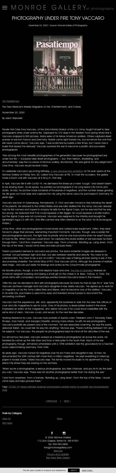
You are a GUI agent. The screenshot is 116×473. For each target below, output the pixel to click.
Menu (4, 7)
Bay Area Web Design (58, 457)
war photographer (99, 386)
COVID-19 (14, 386)
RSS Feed (7, 423)
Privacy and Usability (58, 454)
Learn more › (87, 470)
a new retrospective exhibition (66, 171)
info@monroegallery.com (58, 447)
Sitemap (58, 450)
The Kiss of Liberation (82, 270)
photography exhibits (58, 386)
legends (41, 386)
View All (6, 418)
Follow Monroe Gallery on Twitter (58, 433)
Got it (74, 470)
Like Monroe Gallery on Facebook (52, 433)
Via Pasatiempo (10, 101)
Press (59, 418)
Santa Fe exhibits (79, 386)
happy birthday (28, 386)
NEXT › (67, 401)
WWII (4, 390)
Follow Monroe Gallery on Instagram (64, 433)
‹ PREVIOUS (51, 401)
